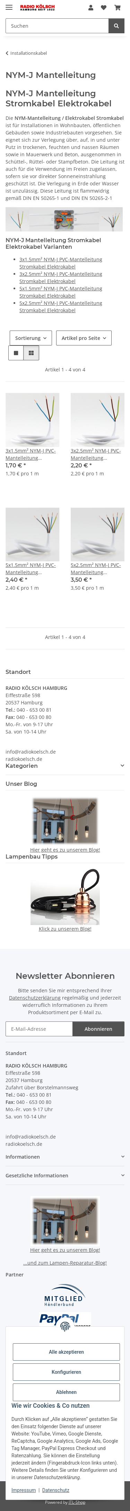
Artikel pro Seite (81, 338)
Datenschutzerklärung (35, 997)
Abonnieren (98, 1029)
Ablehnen (66, 1392)
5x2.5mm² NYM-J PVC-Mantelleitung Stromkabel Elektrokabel (96, 569)
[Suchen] (116, 25)
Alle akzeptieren (66, 1352)
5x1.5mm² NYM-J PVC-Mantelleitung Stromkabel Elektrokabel (31, 569)
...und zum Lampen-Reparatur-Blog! (65, 1262)
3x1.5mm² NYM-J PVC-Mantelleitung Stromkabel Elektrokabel (31, 454)
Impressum (23, 1490)
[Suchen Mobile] (57, 25)
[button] (91, 8)
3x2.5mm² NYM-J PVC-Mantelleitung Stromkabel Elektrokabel (96, 454)
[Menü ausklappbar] (9, 4)
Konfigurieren (66, 1372)
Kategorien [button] (22, 766)
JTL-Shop (77, 1502)
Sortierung (28, 338)
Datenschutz (55, 1490)
